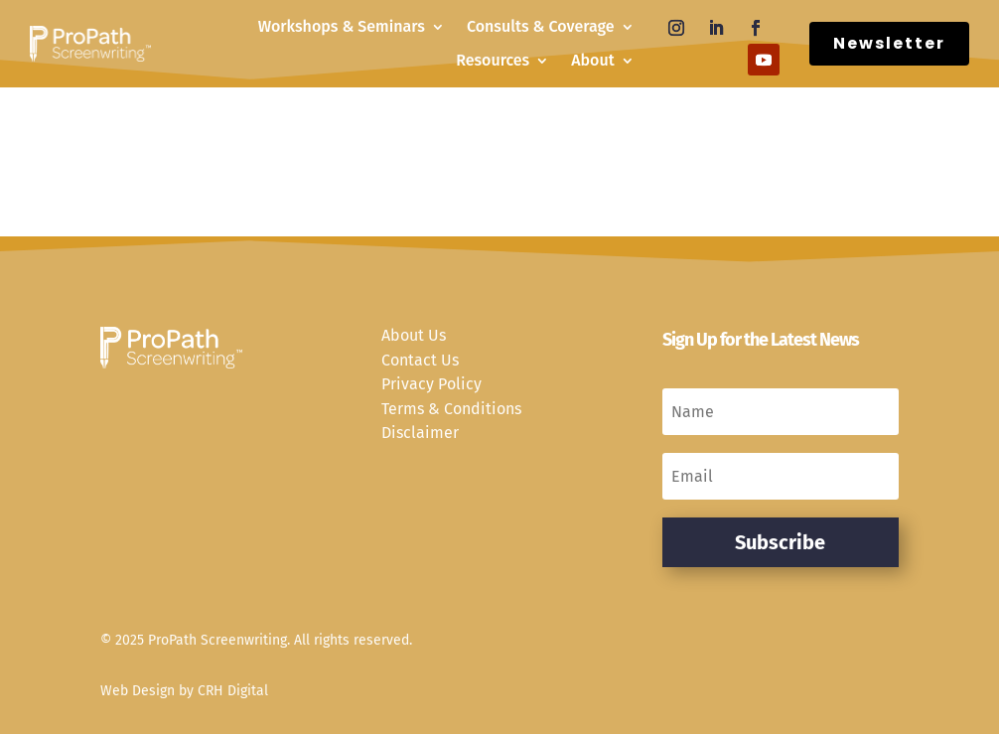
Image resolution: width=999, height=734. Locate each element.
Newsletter (889, 43)
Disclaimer (420, 432)
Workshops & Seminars (341, 26)
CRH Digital (233, 690)
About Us (413, 335)
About (592, 60)
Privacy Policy (431, 383)
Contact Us (420, 360)
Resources (492, 60)
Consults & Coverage (541, 26)
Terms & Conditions (451, 408)
